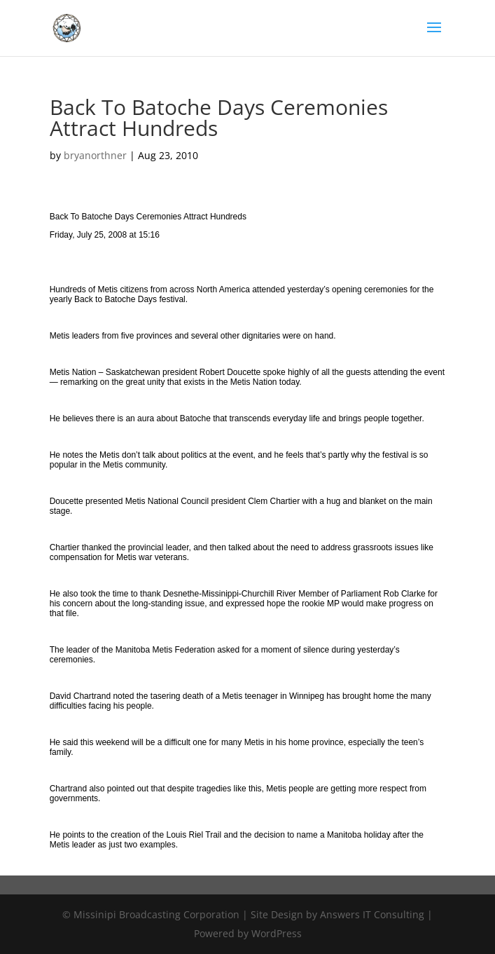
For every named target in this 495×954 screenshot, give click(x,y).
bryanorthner (95, 155)
